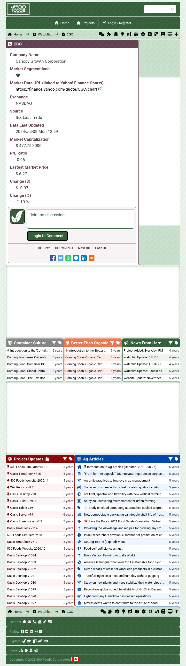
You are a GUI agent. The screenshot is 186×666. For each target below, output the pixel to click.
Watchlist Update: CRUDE (141, 357)
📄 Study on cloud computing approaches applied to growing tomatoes (132, 508)
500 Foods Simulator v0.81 (28, 467)
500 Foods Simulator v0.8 (24, 535)
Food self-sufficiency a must (103, 548)
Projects (89, 23)
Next (81, 248)
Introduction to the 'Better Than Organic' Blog (99, 350)
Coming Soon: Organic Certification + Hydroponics (99, 357)
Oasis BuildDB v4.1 (23, 501)
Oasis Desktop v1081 (21, 576)
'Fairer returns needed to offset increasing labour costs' (121, 487)
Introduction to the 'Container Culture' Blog (39, 350)
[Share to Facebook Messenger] (76, 258)
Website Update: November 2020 (146, 378)
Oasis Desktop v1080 (21, 582)
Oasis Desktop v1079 (21, 589)
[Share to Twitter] (60, 258)
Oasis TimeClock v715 (25, 474)
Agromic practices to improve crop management (117, 480)
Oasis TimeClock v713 (22, 542)
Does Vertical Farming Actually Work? (109, 555)
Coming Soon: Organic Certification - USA (93, 364)
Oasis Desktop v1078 (21, 596)
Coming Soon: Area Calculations (29, 357)
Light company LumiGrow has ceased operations (117, 596)
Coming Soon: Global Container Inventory (35, 371)
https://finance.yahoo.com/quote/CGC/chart (58, 89)
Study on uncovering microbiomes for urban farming (119, 501)
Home (64, 23)
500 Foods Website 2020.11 (29, 480)
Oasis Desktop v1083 (21, 562)
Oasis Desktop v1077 (21, 603)
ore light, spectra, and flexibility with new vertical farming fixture (127, 494)
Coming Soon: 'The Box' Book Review (32, 378)
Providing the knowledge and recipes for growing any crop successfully (132, 528)
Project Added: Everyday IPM (143, 350)
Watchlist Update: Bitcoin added (145, 371)
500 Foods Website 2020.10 (26, 548)
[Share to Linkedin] (84, 258)
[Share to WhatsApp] (68, 258)
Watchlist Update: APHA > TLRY (145, 364)
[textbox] (81, 219)
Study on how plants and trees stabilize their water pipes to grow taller (132, 582)
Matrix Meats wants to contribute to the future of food (121, 603)
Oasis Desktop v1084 (21, 555)
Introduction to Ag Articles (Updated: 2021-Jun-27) (121, 467)
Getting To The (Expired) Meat (104, 542)
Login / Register (119, 23)
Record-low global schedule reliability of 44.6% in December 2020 (128, 589)
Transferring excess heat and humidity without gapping (121, 576)
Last (98, 248)
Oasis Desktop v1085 (24, 494)
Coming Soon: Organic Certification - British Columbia (102, 371)
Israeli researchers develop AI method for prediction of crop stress (129, 535)
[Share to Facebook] (53, 258)
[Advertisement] (159, 151)
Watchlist (45, 34)
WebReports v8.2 (22, 487)
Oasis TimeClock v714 (22, 528)
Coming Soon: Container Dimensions (32, 364)
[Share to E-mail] (91, 258)
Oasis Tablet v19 (21, 508)
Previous (66, 248)
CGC (70, 34)
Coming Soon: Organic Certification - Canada (95, 378)
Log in (47, 236)
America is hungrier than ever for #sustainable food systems (125, 562)
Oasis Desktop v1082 (21, 569)
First (46, 248)
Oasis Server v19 (21, 514)
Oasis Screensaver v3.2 (26, 521)
